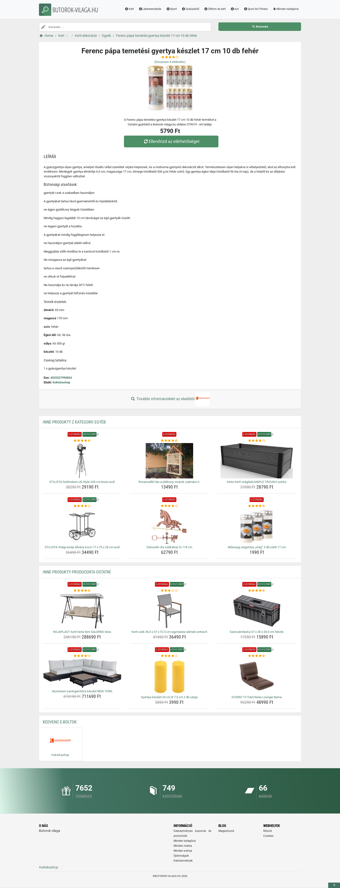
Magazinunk (226, 831)
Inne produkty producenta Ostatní (77, 571)
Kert (129, 9)
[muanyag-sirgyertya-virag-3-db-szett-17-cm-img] (256, 526)
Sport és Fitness (255, 9)
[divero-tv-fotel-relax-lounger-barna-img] (256, 676)
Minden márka (183, 845)
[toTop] (334, 885)
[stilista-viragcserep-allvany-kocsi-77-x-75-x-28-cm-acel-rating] (82, 506)
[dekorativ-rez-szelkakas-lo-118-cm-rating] (169, 506)
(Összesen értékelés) (170, 62)
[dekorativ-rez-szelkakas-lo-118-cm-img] (169, 526)
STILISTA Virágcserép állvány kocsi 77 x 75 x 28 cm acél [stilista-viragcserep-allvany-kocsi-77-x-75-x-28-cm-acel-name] (82, 547)
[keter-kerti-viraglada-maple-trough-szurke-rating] (256, 440)
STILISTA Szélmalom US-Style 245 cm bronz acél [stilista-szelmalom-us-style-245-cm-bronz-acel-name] (82, 482)
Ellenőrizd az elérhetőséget (171, 141)
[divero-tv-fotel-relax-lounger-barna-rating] (256, 656)
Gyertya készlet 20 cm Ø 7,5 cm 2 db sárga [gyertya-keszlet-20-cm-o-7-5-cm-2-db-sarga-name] (169, 697)
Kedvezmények (183, 860)
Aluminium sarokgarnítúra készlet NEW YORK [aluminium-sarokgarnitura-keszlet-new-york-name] (82, 691)
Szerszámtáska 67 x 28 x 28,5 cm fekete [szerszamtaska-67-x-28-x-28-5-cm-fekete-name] (257, 632)
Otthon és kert (215, 9)
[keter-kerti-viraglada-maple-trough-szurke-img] (256, 460)
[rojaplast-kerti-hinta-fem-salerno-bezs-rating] (82, 590)
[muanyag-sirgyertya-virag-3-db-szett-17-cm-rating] (256, 506)
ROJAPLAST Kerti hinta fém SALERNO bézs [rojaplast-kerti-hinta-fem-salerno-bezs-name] (82, 632)
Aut (234, 9)
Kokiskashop (61, 382)
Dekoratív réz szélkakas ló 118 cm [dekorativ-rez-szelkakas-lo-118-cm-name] (169, 547)
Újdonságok (181, 855)
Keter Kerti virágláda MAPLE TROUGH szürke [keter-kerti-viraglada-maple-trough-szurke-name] (256, 482)
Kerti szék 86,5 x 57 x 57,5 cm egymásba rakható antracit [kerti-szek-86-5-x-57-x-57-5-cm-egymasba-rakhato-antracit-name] (169, 632)
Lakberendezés (150, 9)
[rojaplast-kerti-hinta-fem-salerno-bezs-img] (82, 610)
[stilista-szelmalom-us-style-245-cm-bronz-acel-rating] (82, 440)
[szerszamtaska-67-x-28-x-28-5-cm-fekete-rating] (256, 590)
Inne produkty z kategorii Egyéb (74, 421)
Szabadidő (190, 9)
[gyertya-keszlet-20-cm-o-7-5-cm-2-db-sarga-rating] (169, 656)
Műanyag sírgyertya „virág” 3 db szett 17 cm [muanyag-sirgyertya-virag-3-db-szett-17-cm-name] (257, 547)
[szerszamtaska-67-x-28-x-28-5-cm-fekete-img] (256, 610)
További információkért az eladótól (170, 399)
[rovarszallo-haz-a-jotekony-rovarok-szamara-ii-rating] (169, 440)
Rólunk (267, 831)
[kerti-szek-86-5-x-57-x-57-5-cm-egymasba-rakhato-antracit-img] (169, 610)
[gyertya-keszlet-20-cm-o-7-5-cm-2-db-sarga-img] (169, 676)
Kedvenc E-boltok (60, 721)
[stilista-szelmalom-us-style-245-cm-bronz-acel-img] (82, 460)
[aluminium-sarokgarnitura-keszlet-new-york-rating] (82, 656)
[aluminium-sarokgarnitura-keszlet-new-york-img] (82, 673)
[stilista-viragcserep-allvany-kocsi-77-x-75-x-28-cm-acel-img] (82, 526)
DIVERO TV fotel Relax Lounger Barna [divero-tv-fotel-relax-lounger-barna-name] (257, 697)
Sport (171, 9)
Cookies (268, 836)
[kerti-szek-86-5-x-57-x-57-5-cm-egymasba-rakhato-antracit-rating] (169, 590)
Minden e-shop (183, 850)
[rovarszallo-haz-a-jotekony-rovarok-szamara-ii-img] (169, 460)
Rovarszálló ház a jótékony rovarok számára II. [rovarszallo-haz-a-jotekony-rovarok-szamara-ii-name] (169, 482)
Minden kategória (285, 9)
